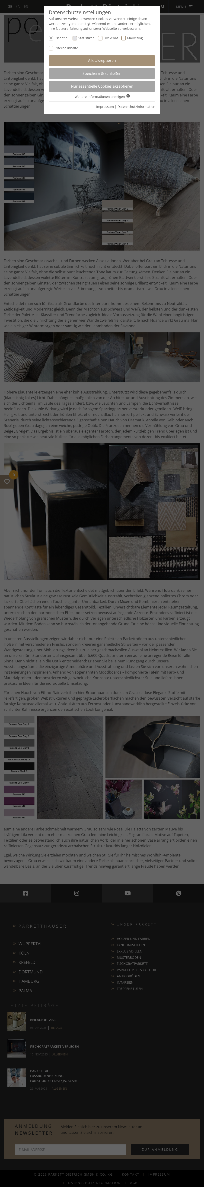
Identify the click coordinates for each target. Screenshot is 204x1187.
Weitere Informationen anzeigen (102, 96)
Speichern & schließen (102, 73)
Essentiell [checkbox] (61, 38)
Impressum (105, 106)
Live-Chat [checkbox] (111, 38)
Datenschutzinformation (136, 106)
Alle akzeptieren (102, 60)
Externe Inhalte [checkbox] (66, 48)
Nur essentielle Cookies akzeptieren (102, 86)
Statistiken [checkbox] (86, 38)
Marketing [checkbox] (135, 38)
